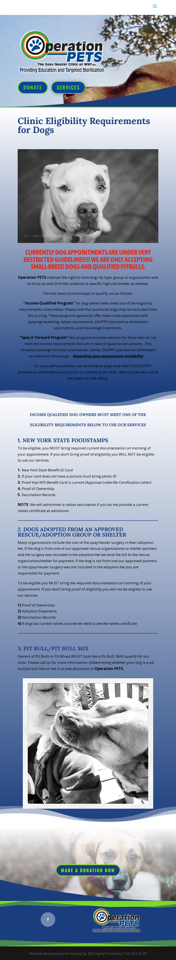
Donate (32, 87)
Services (68, 87)
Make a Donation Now (88, 870)
